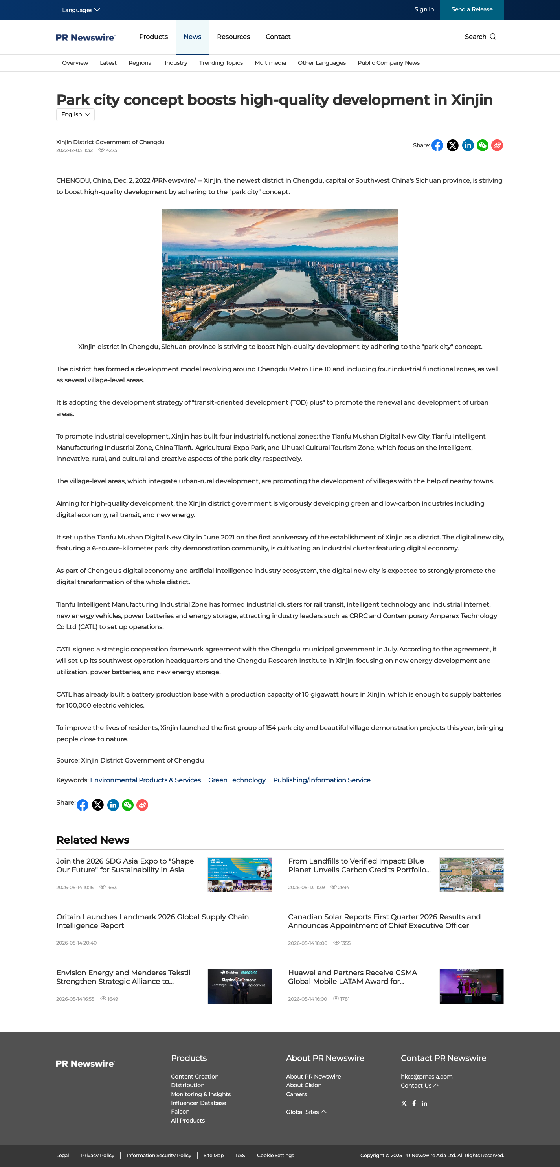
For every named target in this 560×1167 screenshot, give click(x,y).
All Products (188, 1120)
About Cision (303, 1085)
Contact (278, 36)
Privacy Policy (97, 1155)
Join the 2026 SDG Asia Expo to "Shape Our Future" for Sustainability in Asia (125, 865)
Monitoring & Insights (201, 1094)
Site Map (214, 1155)
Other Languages (322, 62)
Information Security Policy (159, 1155)
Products (153, 36)
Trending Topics (221, 62)
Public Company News (389, 62)
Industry (176, 62)
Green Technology (237, 780)
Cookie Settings (275, 1155)
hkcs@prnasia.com (427, 1076)
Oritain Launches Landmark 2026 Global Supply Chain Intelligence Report (152, 921)
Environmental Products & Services (145, 780)
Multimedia (270, 62)
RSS (240, 1155)
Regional (141, 62)
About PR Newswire (325, 1058)
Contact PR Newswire (443, 1058)
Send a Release (472, 9)
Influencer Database (198, 1102)
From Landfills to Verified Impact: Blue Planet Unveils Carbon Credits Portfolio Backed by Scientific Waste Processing (357, 865)
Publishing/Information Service (322, 780)
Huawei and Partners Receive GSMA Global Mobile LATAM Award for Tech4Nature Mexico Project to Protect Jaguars (356, 977)
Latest (108, 62)
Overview (75, 62)
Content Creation (194, 1076)
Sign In (424, 9)
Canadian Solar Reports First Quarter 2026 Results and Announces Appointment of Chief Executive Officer (384, 921)
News (192, 36)
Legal (62, 1155)
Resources (233, 36)
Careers (296, 1094)
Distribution (187, 1085)
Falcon (180, 1111)
